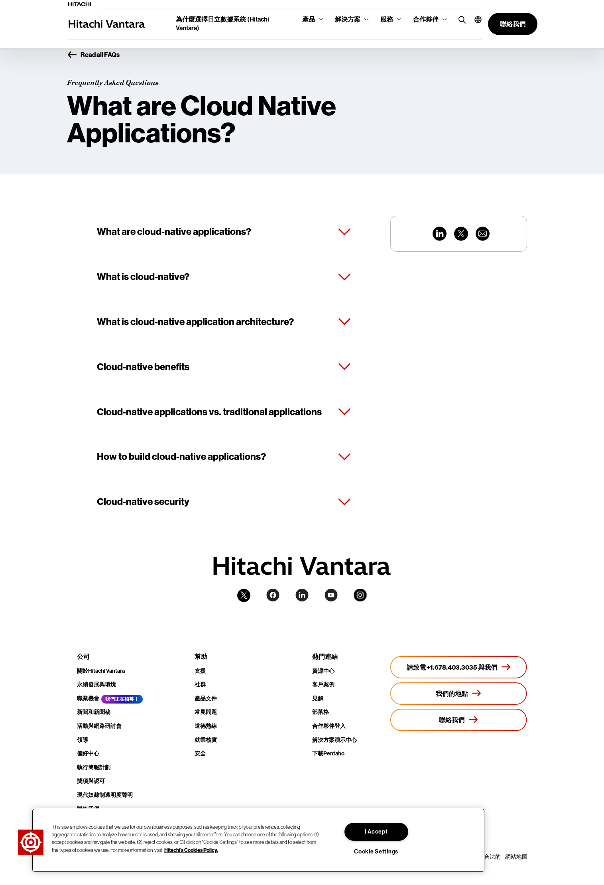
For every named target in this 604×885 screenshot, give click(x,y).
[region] (258, 840)
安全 (200, 753)
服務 (386, 19)
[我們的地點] (458, 693)
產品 (308, 19)
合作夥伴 (426, 19)
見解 (317, 698)
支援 (200, 671)
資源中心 (323, 671)
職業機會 (88, 698)
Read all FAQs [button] (93, 55)
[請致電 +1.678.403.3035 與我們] (458, 667)
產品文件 (206, 698)
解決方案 (347, 19)
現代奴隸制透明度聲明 (105, 795)
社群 (200, 684)
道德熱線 (206, 726)
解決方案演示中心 (334, 740)
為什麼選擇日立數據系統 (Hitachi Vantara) (222, 24)
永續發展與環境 (96, 684)
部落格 (320, 712)
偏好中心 (88, 753)
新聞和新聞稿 (93, 712)
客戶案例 (323, 684)
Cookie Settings (376, 851)
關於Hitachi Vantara (101, 671)
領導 (82, 740)
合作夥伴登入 (329, 726)
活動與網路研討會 (99, 726)
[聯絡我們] (458, 720)
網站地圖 (516, 856)
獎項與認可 (91, 781)
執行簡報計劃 (93, 767)
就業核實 (206, 740)
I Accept (376, 831)
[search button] (460, 19)
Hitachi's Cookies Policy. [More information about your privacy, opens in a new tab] (191, 849)
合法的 (492, 856)
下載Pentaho (328, 753)
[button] (475, 19)
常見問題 (206, 712)
